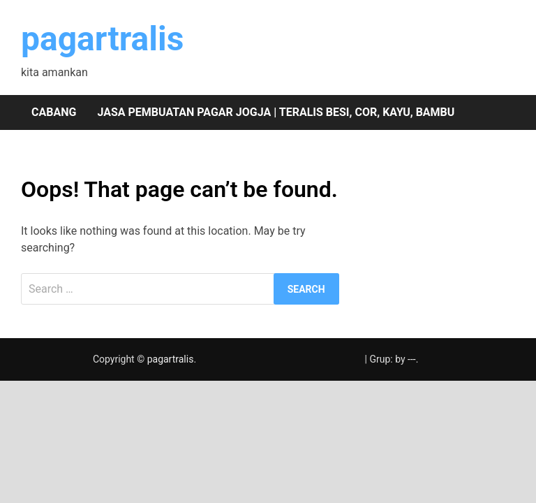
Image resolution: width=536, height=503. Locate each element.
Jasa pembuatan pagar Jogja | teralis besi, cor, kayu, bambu (275, 112)
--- (412, 359)
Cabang (53, 112)
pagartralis (102, 39)
